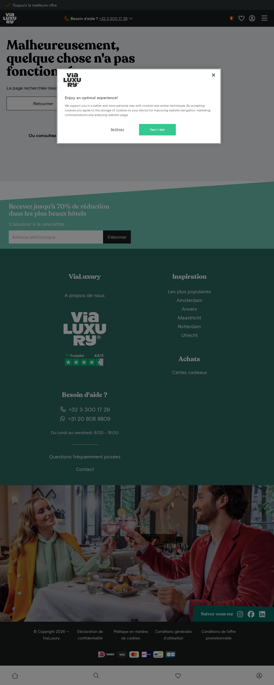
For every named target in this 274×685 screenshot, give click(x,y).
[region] (139, 106)
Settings (117, 129)
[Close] (213, 75)
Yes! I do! (157, 129)
